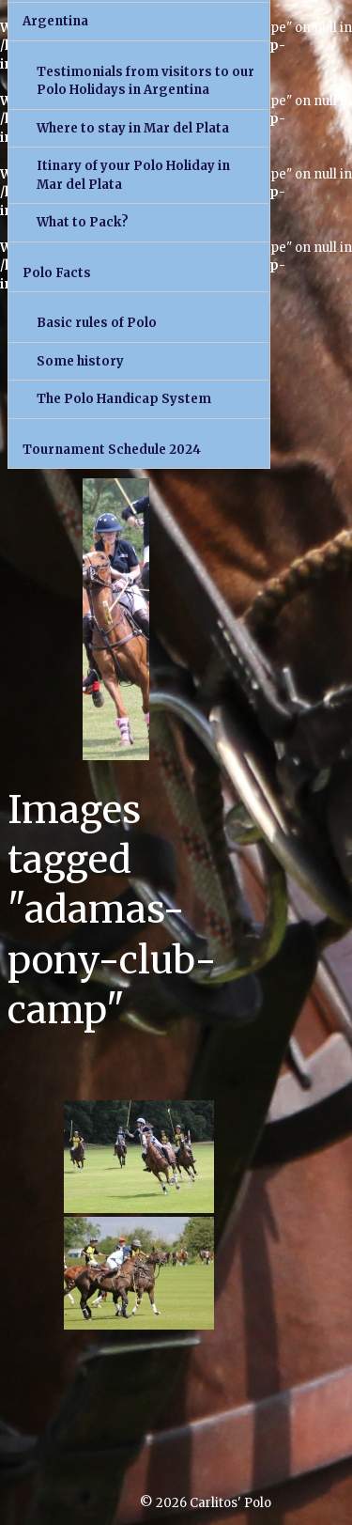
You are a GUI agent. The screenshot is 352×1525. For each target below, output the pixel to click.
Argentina (55, 21)
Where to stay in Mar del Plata (133, 128)
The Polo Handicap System (124, 399)
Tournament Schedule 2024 (112, 450)
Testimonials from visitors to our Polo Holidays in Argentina (145, 81)
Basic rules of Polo (97, 323)
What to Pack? (83, 222)
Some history (80, 361)
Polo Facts (57, 273)
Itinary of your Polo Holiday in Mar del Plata (133, 175)
